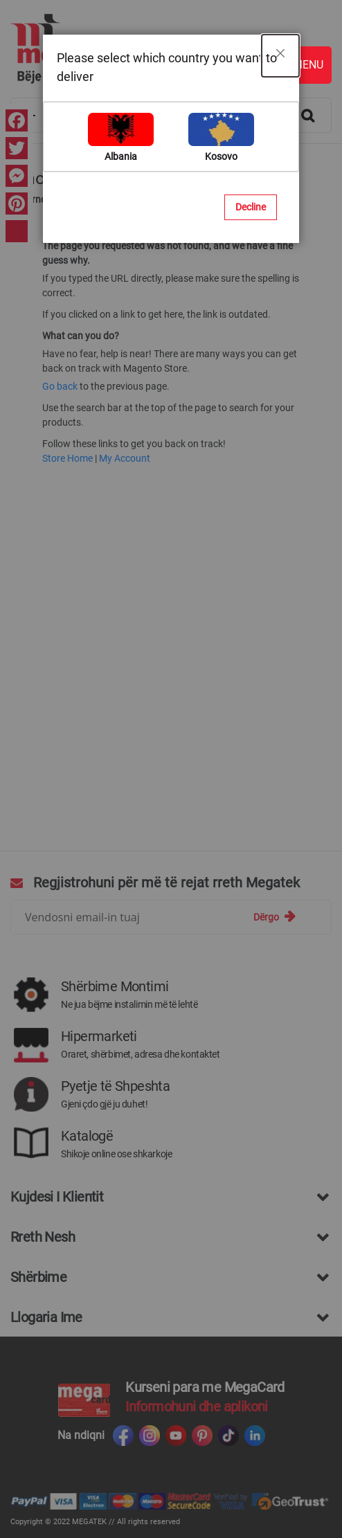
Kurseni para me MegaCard (205, 1387)
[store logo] (164, 49)
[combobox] (171, 115)
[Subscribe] (274, 917)
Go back (60, 386)
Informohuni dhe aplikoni (196, 1406)
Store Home (67, 458)
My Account (124, 458)
